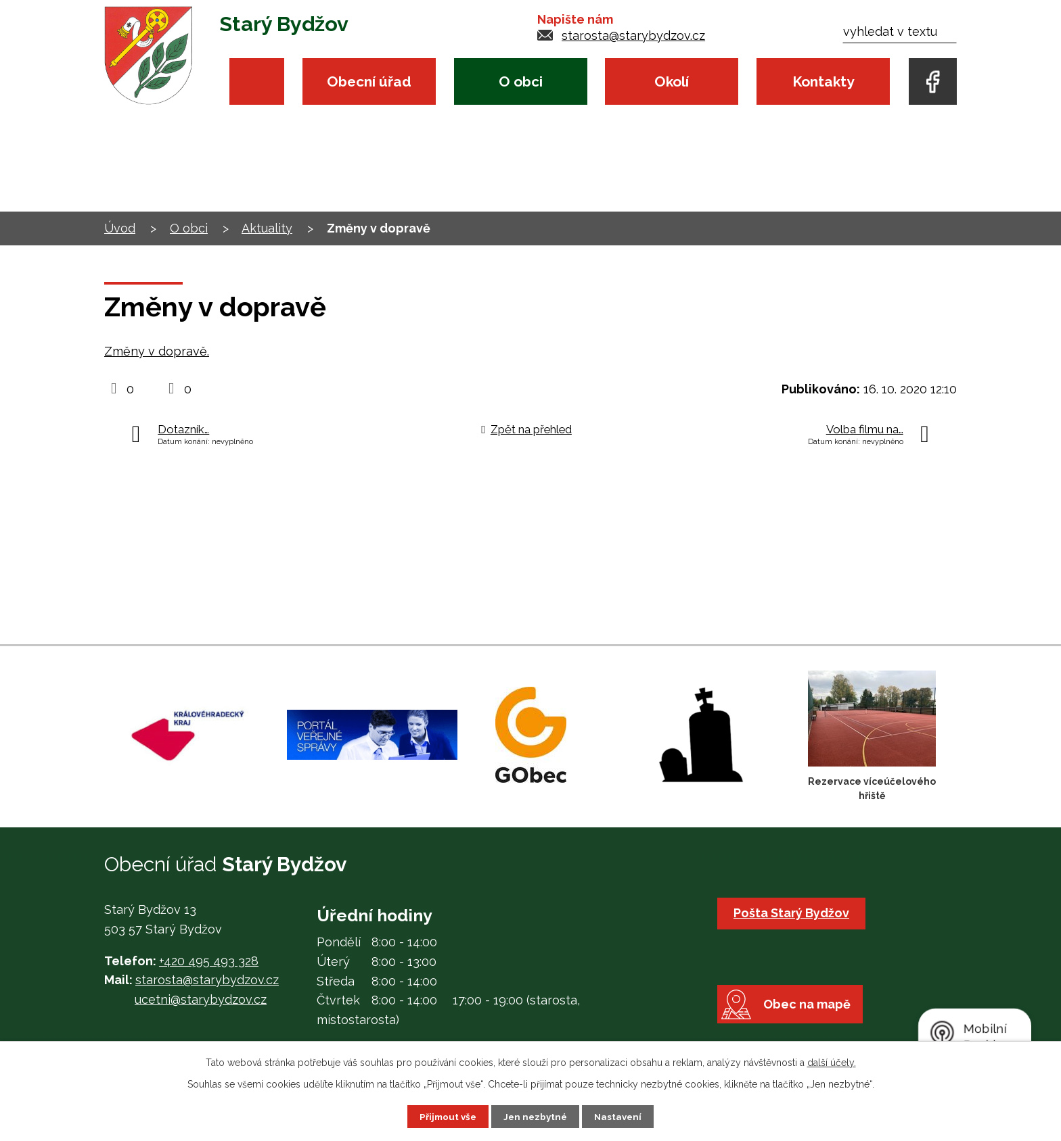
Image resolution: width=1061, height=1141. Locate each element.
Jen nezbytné (536, 1116)
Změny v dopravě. (156, 351)
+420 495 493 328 (208, 961)
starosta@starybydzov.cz (633, 35)
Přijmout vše (446, 1116)
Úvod (256, 81)
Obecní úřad (369, 81)
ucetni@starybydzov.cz (201, 999)
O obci (521, 81)
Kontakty (823, 81)
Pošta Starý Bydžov (793, 913)
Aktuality (267, 228)
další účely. (831, 1062)
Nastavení (621, 1116)
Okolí (671, 81)
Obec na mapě (812, 1019)
